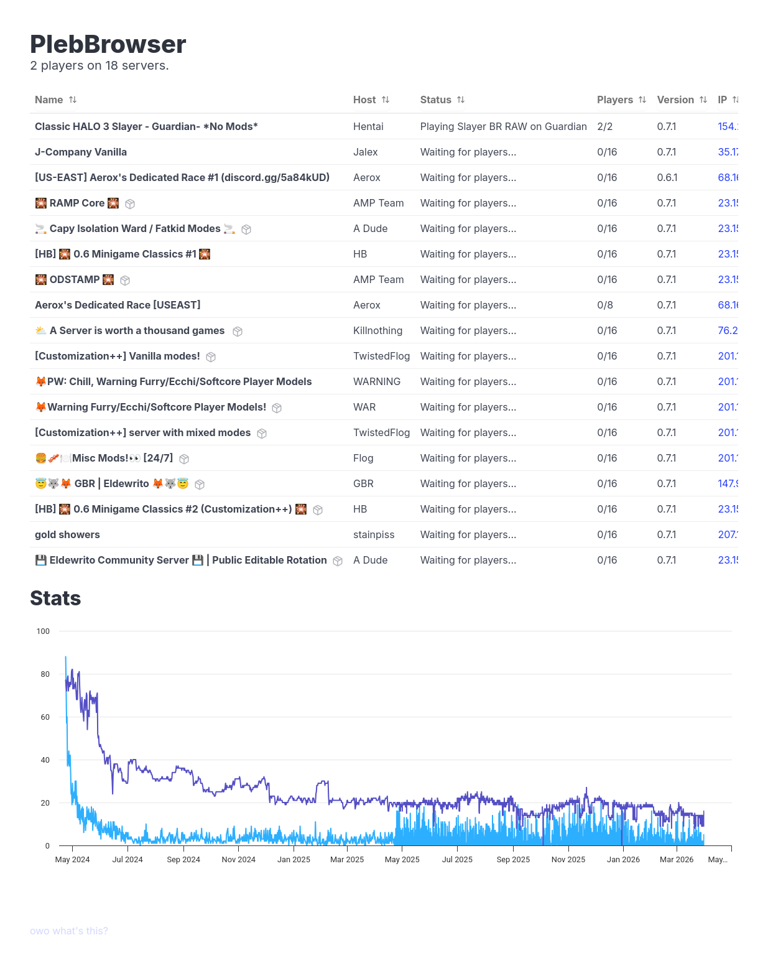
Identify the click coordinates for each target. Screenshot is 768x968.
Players (622, 99)
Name (56, 99)
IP (729, 99)
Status (442, 99)
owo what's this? (69, 930)
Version (682, 99)
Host (371, 99)
